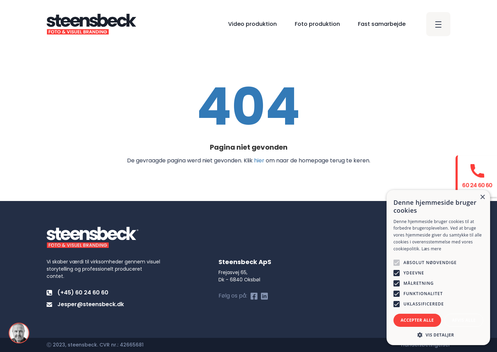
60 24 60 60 (477, 185)
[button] (438, 334)
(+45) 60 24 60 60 (77, 292)
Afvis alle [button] (464, 320)
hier (259, 160)
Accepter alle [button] (417, 320)
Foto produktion (317, 24)
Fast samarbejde (382, 24)
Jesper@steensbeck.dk (85, 304)
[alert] (438, 267)
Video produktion (252, 24)
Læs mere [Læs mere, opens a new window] (431, 249)
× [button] (482, 197)
